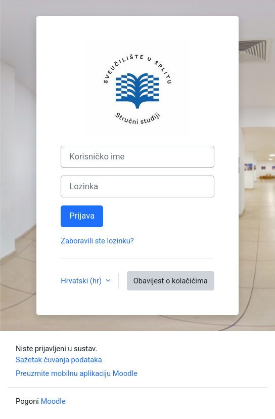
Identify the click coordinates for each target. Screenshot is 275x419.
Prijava (82, 216)
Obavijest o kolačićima (170, 280)
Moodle (53, 401)
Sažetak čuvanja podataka (59, 359)
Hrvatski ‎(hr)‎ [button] (82, 280)
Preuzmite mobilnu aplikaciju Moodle (77, 373)
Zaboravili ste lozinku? (97, 240)
